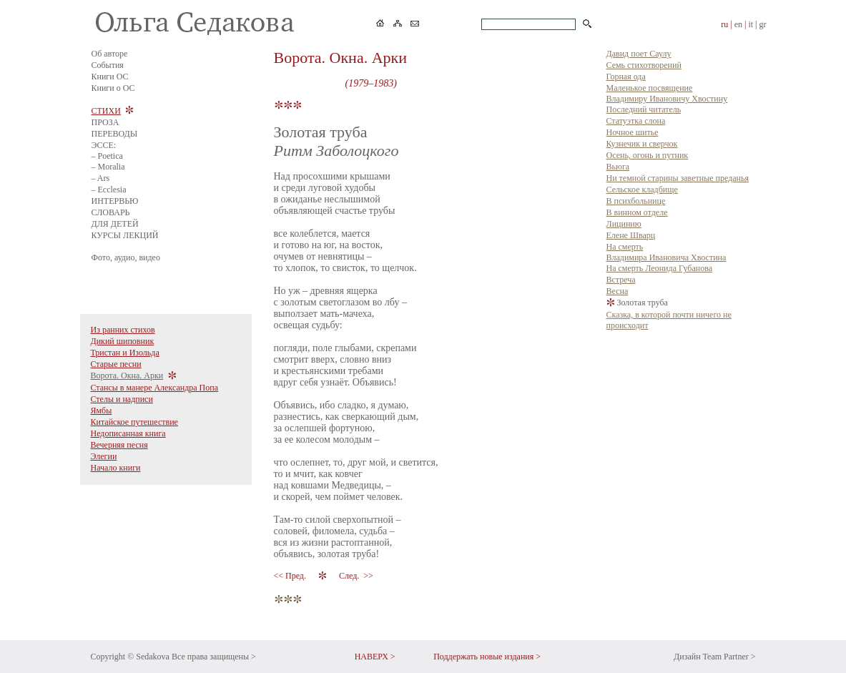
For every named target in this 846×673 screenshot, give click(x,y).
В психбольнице (636, 201)
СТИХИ (106, 111)
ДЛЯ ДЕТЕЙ (115, 224)
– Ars (101, 178)
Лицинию (623, 224)
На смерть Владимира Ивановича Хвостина (666, 252)
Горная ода (626, 77)
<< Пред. (291, 576)
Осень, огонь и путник (647, 155)
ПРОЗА (105, 122)
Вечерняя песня (119, 445)
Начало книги (116, 468)
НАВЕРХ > (375, 657)
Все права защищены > (214, 657)
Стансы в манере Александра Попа (155, 388)
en (738, 24)
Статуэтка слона (636, 121)
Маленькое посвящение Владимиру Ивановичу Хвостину (667, 93)
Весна (617, 291)
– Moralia (108, 167)
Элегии (104, 456)
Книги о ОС (113, 88)
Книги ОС (110, 77)
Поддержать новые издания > (487, 657)
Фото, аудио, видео (126, 257)
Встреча (621, 280)
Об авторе (110, 54)
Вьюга (618, 167)
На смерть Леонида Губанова (659, 268)
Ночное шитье (632, 132)
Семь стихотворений (644, 65)
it (750, 24)
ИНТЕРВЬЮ (115, 201)
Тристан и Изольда (125, 353)
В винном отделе (637, 212)
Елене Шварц (631, 235)
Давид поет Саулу (639, 54)
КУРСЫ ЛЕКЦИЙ (125, 235)
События (108, 65)
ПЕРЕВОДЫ (115, 134)
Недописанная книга (128, 433)
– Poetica (107, 156)
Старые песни (116, 364)
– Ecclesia (109, 190)
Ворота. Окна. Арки (127, 375)
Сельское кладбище (642, 190)
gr (763, 24)
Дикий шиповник (122, 341)
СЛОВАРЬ (111, 212)
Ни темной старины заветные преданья (677, 178)
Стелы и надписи (122, 399)
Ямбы (101, 411)
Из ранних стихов (123, 330)
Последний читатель (644, 109)
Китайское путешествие (134, 422)
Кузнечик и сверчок (642, 144)
